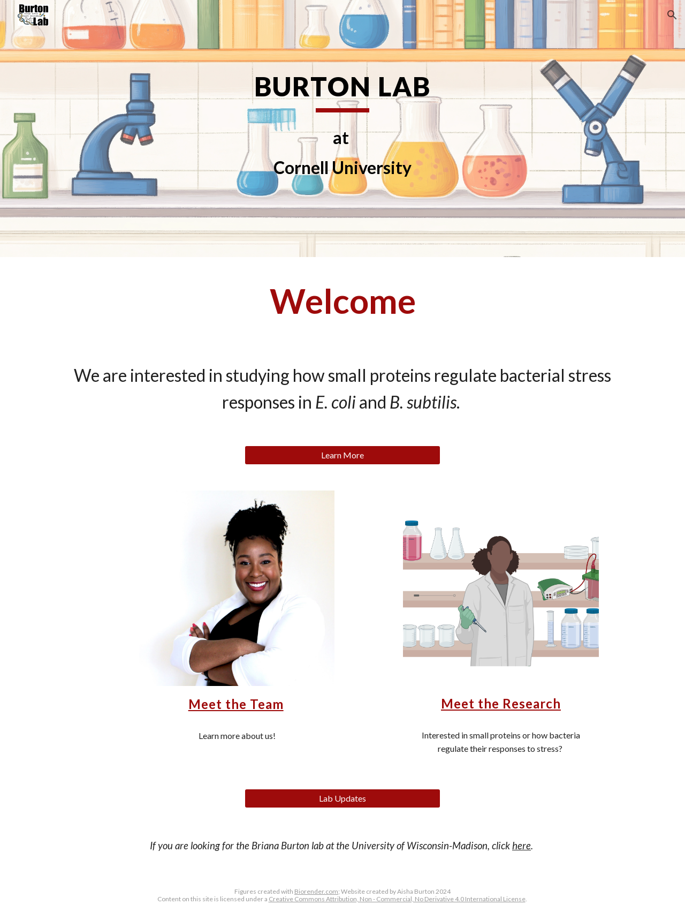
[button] (672, 15)
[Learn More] (342, 455)
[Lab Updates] (342, 798)
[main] (342, 91)
